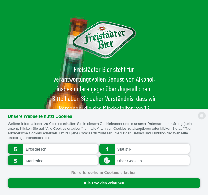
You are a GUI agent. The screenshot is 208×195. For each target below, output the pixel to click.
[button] (53, 149)
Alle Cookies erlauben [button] (104, 183)
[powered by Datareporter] (201, 119)
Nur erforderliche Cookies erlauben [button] (104, 172)
